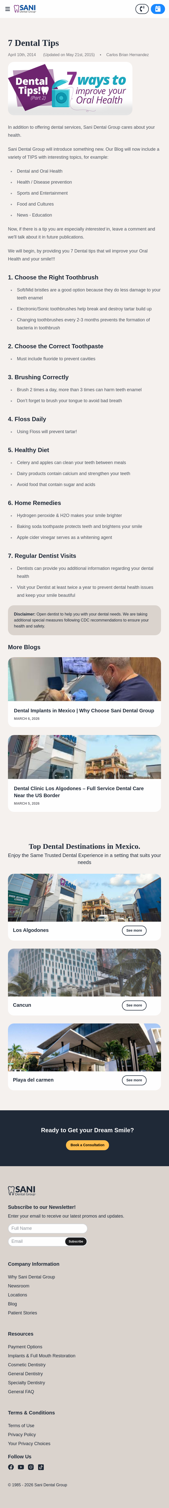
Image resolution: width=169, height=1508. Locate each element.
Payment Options (25, 1346)
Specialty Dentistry (26, 1382)
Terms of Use (21, 1425)
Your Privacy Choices (29, 1443)
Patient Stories (22, 1312)
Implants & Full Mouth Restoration (41, 1355)
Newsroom (18, 1285)
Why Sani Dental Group (31, 1276)
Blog (12, 1303)
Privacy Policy (22, 1434)
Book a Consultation (87, 1145)
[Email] (48, 1242)
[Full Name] (48, 1229)
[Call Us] (142, 9)
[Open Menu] (9, 9)
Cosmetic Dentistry (27, 1364)
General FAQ (21, 1391)
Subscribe (76, 1241)
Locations (17, 1294)
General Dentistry (25, 1373)
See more (134, 930)
